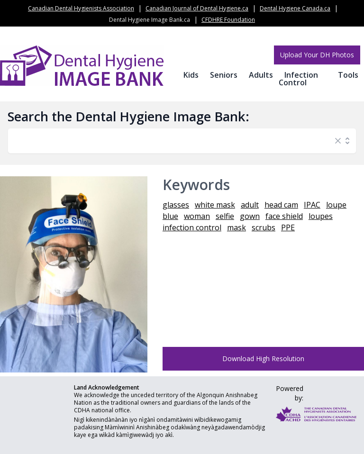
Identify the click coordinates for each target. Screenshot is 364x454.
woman (197, 216)
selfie (225, 216)
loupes (321, 216)
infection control (192, 227)
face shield (284, 216)
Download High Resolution (263, 358)
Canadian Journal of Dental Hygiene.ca (197, 8)
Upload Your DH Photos (317, 54)
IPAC (312, 205)
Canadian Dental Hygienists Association (81, 8)
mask (236, 227)
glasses (176, 205)
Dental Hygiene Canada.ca (295, 8)
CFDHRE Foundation (228, 20)
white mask (215, 205)
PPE (288, 227)
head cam (281, 205)
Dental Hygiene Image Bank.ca (149, 20)
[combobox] (172, 140)
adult (250, 205)
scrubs (263, 227)
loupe (336, 205)
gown (250, 216)
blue (170, 216)
